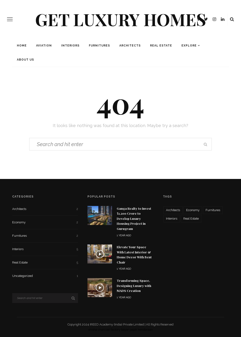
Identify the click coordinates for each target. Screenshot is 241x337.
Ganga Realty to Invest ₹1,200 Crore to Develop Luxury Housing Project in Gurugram (134, 218)
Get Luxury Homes (120, 19)
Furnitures (99, 45)
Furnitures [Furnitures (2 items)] (213, 210)
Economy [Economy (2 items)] (193, 210)
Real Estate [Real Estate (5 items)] (191, 218)
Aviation (44, 45)
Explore (189, 45)
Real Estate (161, 45)
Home (22, 45)
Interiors (70, 45)
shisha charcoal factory (104, 329)
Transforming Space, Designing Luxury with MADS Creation (134, 285)
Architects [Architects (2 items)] (173, 210)
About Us (25, 59)
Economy (45, 222)
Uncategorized (45, 276)
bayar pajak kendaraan (137, 329)
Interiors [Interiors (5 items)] (171, 218)
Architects (130, 45)
